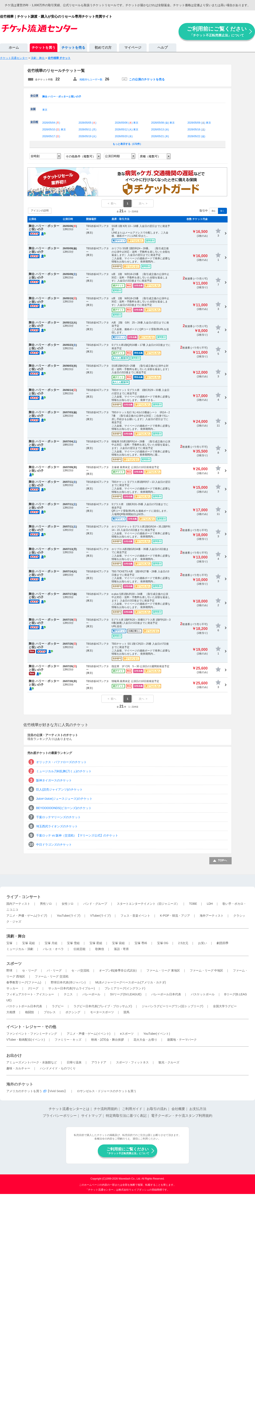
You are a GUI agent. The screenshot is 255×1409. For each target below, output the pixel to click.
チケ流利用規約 (106, 1109)
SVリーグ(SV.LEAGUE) (126, 994)
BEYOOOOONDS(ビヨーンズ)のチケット (64, 808)
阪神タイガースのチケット (54, 780)
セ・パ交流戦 (80, 970)
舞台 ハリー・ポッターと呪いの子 (61, 96)
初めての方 (103, 47)
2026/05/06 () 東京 (127, 122)
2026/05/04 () (51, 122)
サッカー (12, 988)
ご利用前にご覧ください (217, 31)
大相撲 (10, 1012)
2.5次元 (183, 943)
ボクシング (72, 1012)
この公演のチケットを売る (147, 79)
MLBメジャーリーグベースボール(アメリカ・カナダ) (130, 982)
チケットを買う (43, 47)
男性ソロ (46, 903)
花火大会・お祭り (145, 1039)
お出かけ (14, 1055)
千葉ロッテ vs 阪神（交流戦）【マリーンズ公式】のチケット (77, 835)
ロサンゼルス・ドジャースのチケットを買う (106, 1091)
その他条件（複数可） (80, 156)
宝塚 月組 (51, 943)
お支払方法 (197, 1109)
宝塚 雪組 (73, 943)
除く (222, 211)
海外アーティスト (212, 915)
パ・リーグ (54, 970)
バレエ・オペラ (53, 949)
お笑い (202, 943)
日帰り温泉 (74, 1062)
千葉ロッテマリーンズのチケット (58, 817)
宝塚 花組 (28, 943)
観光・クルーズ (169, 1062)
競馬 (126, 1012)
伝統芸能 (79, 949)
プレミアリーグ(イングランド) (125, 988)
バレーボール (91, 994)
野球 (9, 970)
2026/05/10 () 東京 (54, 129)
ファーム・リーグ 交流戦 (51, 976)
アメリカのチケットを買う (24, 1091)
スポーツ (14, 964)
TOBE (193, 903)
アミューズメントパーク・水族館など (31, 1062)
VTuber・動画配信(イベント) (25, 1039)
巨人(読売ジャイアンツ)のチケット (59, 789)
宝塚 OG (163, 943)
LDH (210, 903)
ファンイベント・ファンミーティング (31, 1033)
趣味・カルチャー (18, 1068)
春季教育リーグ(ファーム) (23, 982)
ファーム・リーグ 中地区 (206, 970)
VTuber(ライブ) (100, 915)
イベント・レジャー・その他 (31, 1027)
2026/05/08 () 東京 (163, 122)
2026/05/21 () (160, 136)
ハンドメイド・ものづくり (58, 1068)
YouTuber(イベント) (156, 1033)
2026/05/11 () (87, 129)
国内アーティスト (18, 903)
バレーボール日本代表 (166, 994)
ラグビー (58, 1006)
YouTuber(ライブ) (68, 915)
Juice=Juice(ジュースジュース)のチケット (64, 798)
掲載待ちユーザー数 (90, 79)
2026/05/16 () (196, 129)
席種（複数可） (150, 156)
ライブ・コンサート (23, 897)
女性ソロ (68, 903)
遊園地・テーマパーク (182, 1039)
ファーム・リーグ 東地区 (163, 970)
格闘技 (29, 1012)
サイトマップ (91, 1115)
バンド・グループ (95, 903)
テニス (68, 994)
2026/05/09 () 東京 (199, 122)
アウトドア (98, 1062)
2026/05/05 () (87, 122)
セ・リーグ (29, 970)
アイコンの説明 (40, 210)
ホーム (14, 47)
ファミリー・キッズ (68, 1039)
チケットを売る (73, 47)
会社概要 (178, 1109)
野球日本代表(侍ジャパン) (68, 982)
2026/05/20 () (124, 136)
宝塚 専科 (141, 943)
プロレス (50, 1012)
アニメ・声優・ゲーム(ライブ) (26, 915)
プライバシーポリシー (60, 1115)
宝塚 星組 (95, 943)
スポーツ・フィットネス (132, 1062)
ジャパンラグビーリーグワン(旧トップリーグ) (172, 1006)
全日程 (34, 122)
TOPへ (222, 860)
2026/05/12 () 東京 (127, 129)
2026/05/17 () (51, 136)
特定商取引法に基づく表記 (126, 1115)
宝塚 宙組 (118, 943)
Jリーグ (33, 988)
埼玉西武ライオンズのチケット (57, 826)
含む (213, 211)
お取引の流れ (157, 1109)
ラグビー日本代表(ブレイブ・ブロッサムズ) (103, 1006)
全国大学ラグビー (225, 1006)
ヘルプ (162, 47)
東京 (44, 109)
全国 (32, 109)
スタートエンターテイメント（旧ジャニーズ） (148, 903)
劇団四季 (222, 943)
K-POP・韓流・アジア (175, 915)
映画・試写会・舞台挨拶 (107, 1039)
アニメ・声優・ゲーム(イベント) (88, 1033)
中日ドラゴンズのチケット (54, 844)
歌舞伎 (99, 949)
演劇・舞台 (16, 936)
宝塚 (9, 943)
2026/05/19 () (87, 136)
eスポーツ (127, 1033)
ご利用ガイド (132, 1109)
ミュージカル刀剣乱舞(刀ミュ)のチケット (64, 771)
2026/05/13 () (160, 129)
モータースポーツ (102, 1012)
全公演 (34, 95)
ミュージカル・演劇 (19, 949)
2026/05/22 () (196, 136)
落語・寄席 (121, 949)
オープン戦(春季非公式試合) (118, 970)
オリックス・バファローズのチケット (61, 762)
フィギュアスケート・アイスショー (30, 994)
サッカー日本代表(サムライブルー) (71, 988)
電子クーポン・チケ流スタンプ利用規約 (181, 1115)
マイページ (132, 47)
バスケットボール (203, 994)
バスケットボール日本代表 (24, 1006)
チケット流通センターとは (69, 1109)
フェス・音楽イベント (135, 915)
